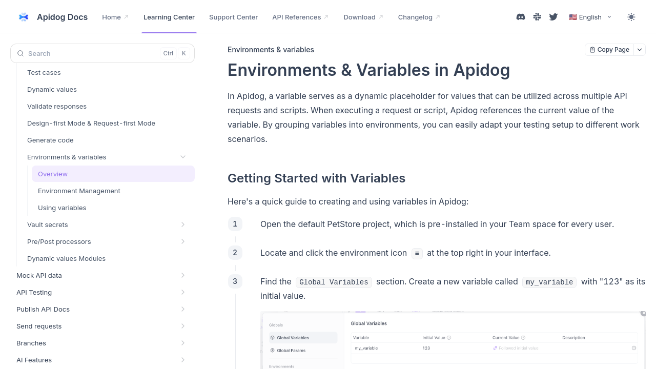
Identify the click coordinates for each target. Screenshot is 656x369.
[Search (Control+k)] (102, 53)
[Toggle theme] (631, 17)
